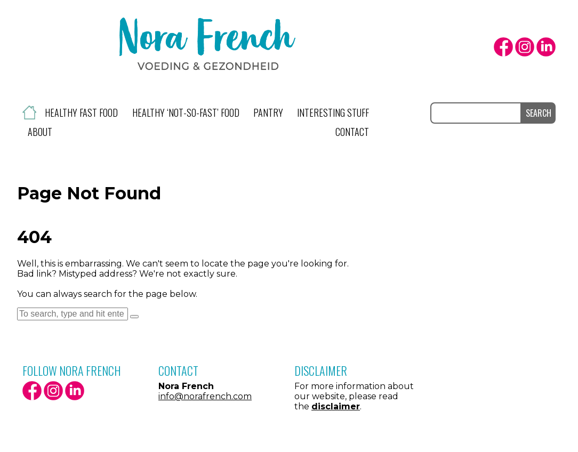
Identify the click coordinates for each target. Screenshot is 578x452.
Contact (352, 132)
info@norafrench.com (205, 396)
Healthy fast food (81, 112)
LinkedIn (546, 47)
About (40, 132)
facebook (503, 47)
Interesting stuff (333, 112)
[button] (134, 316)
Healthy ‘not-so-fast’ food (185, 112)
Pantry (268, 112)
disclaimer (335, 406)
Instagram (524, 47)
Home (29, 112)
